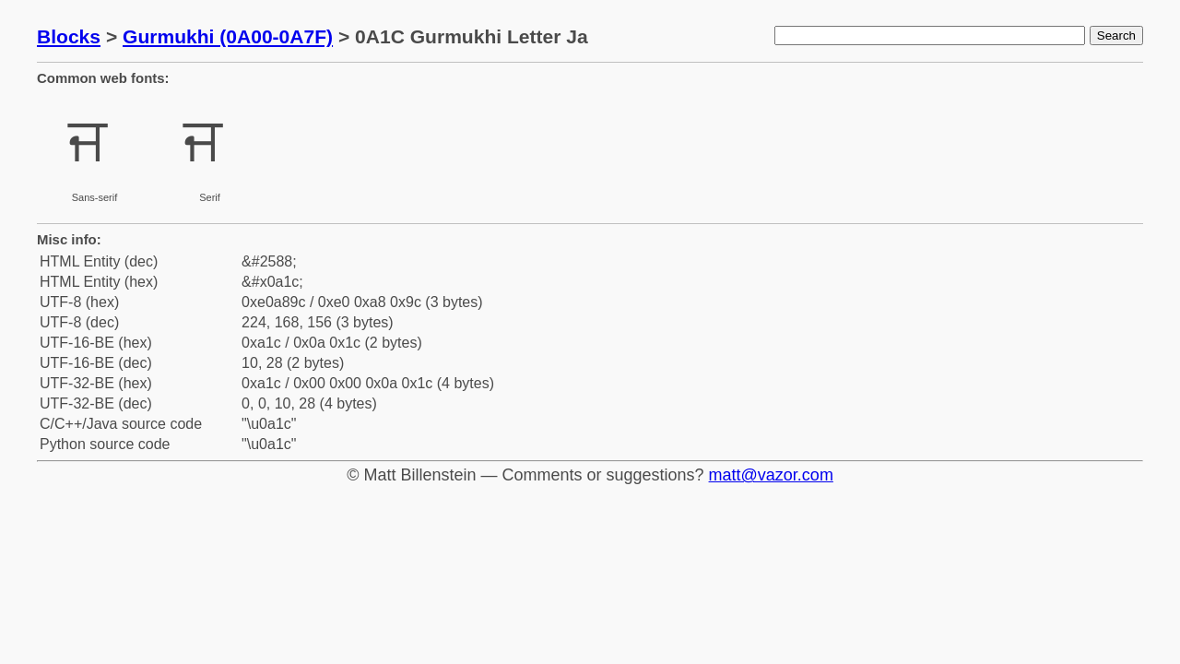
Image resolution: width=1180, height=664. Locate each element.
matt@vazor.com (771, 475)
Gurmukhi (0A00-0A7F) (228, 36)
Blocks (68, 36)
